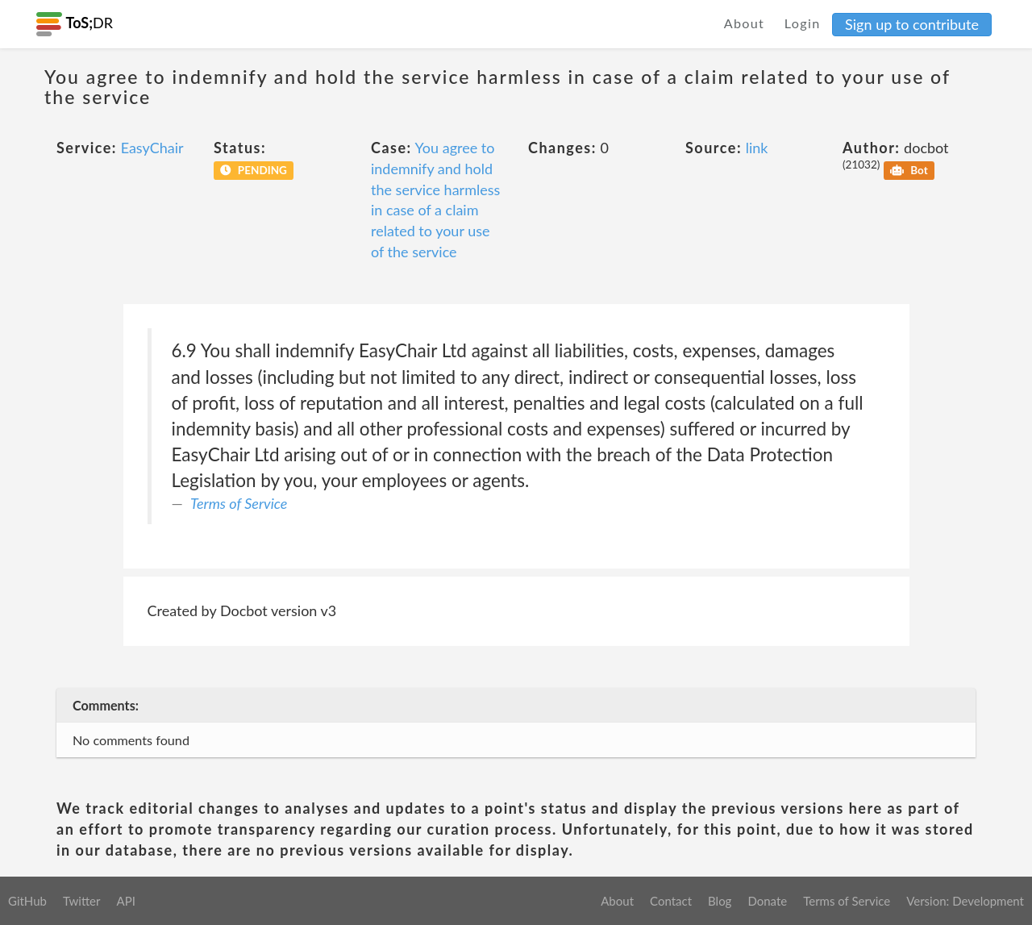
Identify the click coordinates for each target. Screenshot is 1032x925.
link (757, 147)
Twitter (82, 901)
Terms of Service (238, 503)
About (744, 23)
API (125, 901)
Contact (671, 901)
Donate (767, 901)
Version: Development (965, 901)
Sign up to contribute (912, 24)
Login (802, 23)
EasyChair (152, 147)
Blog (719, 901)
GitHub (27, 901)
